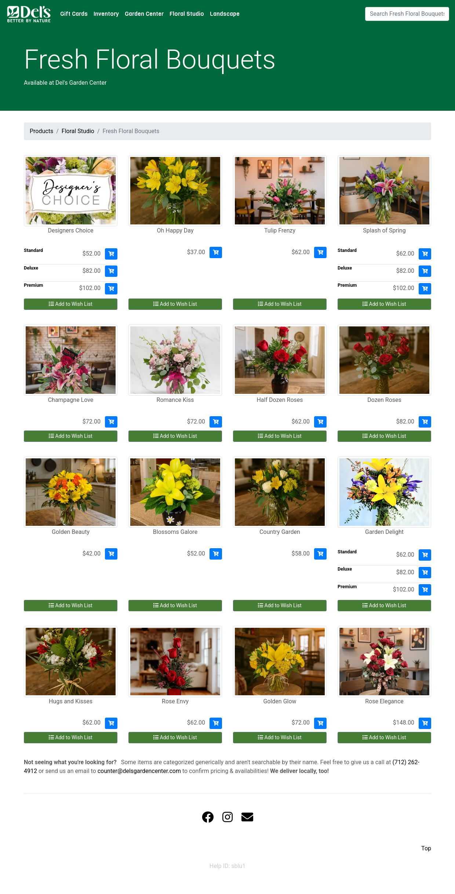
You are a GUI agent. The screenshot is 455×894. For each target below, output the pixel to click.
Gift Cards (74, 14)
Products (41, 131)
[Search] (407, 14)
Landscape (225, 14)
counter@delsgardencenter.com (139, 770)
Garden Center (144, 14)
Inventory (106, 14)
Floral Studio (187, 14)
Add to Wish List (70, 304)
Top (426, 848)
